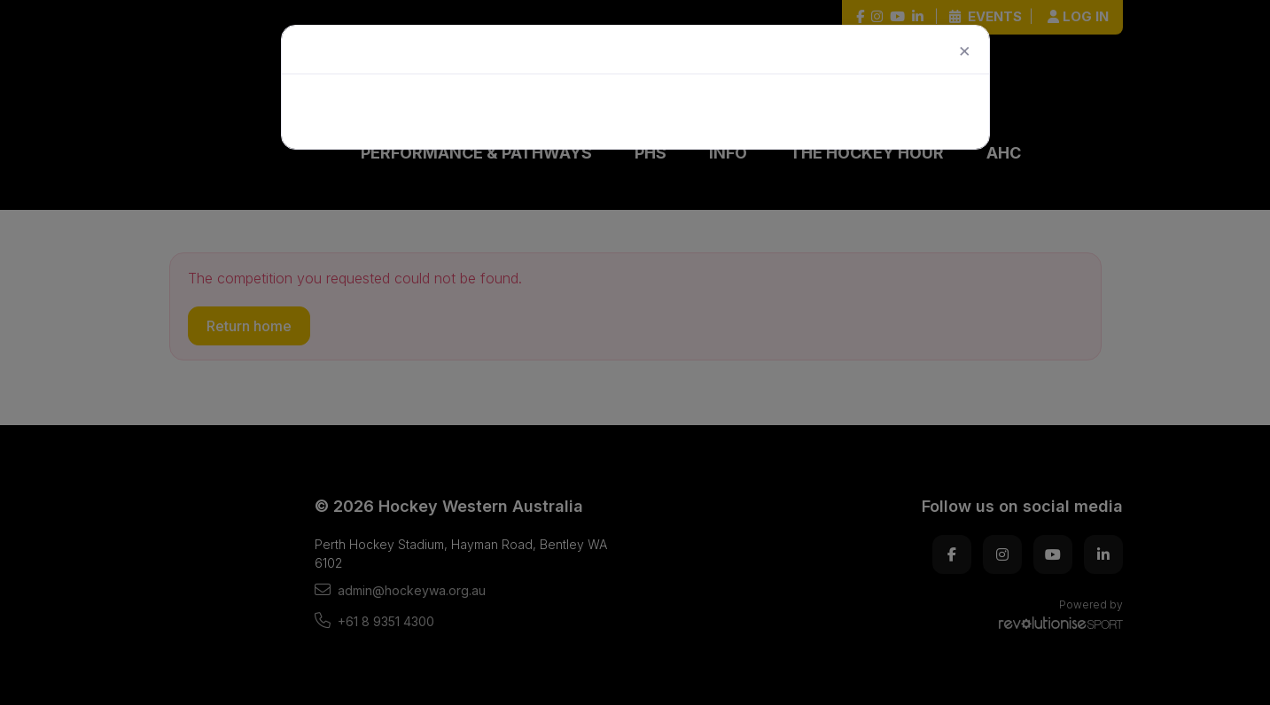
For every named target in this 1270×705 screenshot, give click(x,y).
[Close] (963, 50)
